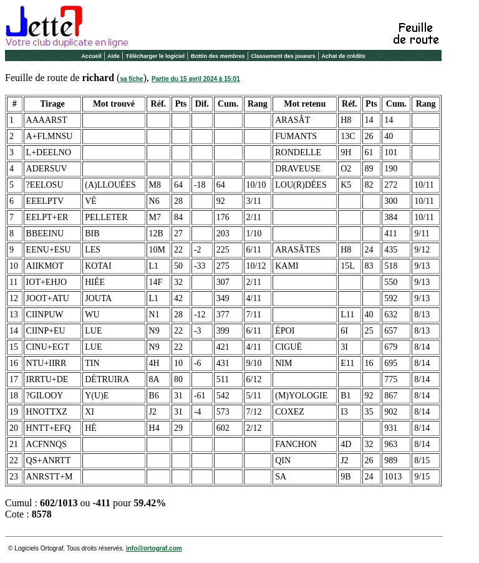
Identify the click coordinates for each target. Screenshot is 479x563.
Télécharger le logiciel (155, 56)
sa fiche (131, 78)
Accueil (91, 56)
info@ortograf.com (154, 548)
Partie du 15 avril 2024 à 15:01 (196, 78)
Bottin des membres (218, 56)
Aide (113, 56)
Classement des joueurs (283, 56)
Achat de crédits (343, 56)
